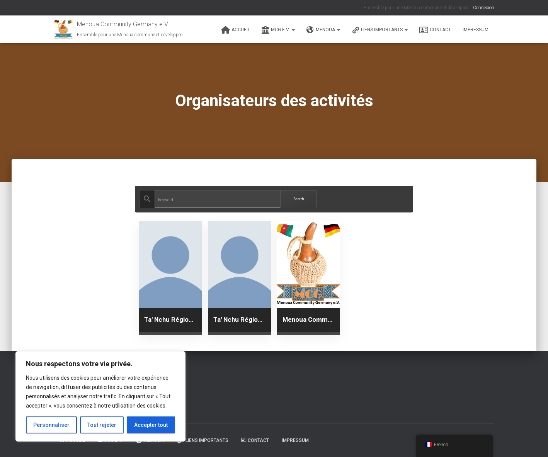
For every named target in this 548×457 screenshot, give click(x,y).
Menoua (323, 30)
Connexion (483, 7)
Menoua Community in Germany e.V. (309, 319)
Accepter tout (151, 425)
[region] (100, 396)
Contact (435, 30)
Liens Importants (380, 30)
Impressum (475, 29)
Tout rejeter (101, 425)
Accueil (235, 30)
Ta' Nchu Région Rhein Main (239, 319)
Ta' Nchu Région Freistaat (170, 319)
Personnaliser (51, 425)
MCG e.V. (278, 30)
